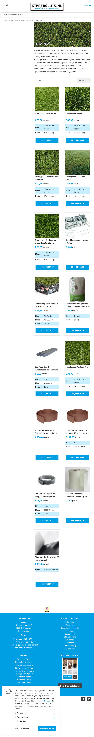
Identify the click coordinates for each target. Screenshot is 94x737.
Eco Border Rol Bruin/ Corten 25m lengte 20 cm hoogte (46, 433)
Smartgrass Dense (73, 113)
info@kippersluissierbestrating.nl (25, 645)
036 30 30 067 (28, 642)
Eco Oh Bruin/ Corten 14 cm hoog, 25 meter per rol (77, 432)
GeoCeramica (70, 634)
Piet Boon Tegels (24, 682)
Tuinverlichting (70, 646)
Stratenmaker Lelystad (24, 668)
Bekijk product (47, 140)
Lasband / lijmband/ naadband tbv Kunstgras (76, 495)
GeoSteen (70, 643)
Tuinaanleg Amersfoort (24, 662)
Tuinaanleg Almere (24, 659)
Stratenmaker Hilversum (24, 671)
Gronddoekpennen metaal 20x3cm (76, 241)
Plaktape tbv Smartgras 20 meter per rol (47, 558)
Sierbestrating (69, 622)
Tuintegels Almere (24, 680)
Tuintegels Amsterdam (24, 674)
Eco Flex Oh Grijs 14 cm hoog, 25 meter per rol (45, 495)
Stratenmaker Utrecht (24, 665)
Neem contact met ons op (24, 648)
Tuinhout (69, 631)
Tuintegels (70, 625)
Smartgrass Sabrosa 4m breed (45, 115)
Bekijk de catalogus (70, 686)
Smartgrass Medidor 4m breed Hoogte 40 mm (45, 241)
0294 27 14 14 (30, 639)
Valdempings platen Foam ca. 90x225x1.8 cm (46, 305)
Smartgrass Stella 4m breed (75, 178)
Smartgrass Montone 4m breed (76, 368)
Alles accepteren (47, 728)
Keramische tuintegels (70, 628)
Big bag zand (70, 648)
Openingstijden (24, 631)
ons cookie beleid (45, 701)
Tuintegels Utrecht (24, 677)
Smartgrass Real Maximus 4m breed (46, 178)
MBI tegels (70, 640)
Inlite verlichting (70, 637)
